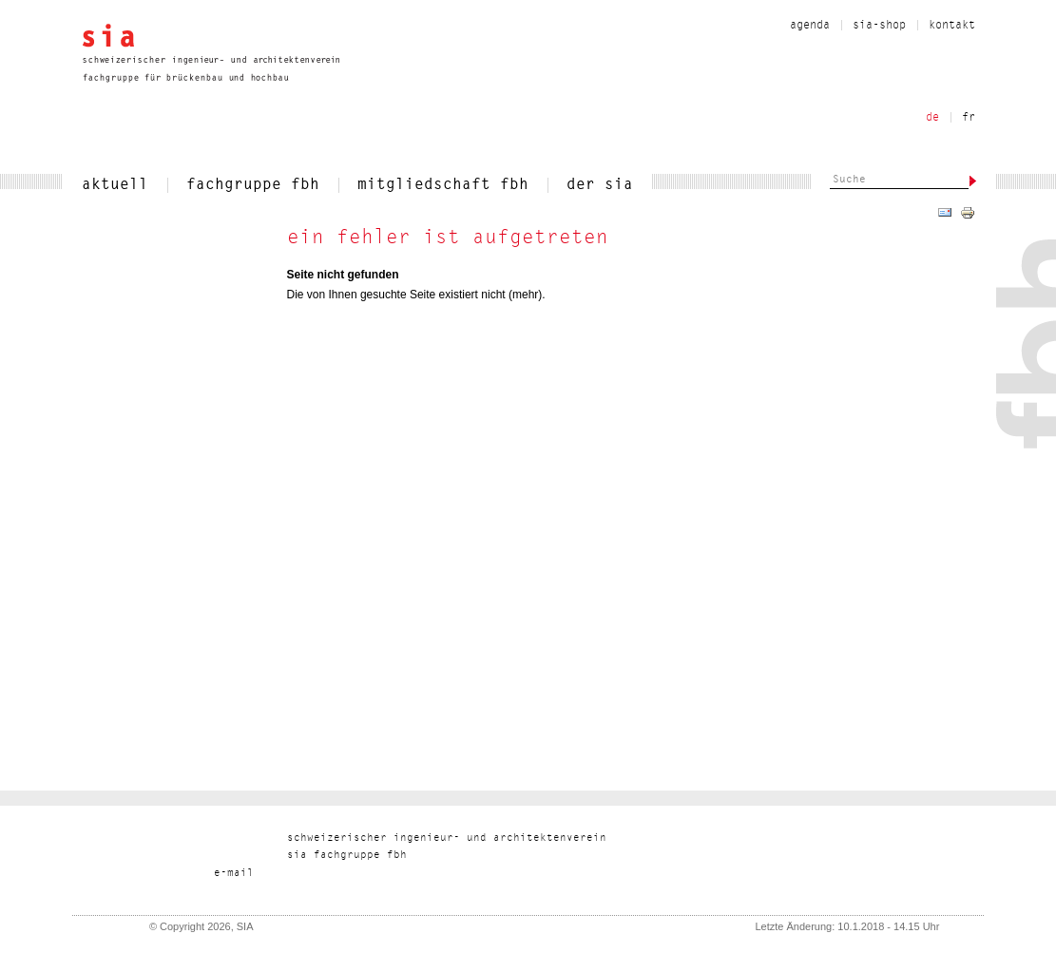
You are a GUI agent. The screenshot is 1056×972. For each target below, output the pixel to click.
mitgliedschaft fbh (442, 185)
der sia (599, 185)
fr (968, 118)
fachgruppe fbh (252, 185)
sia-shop (879, 25)
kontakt (952, 25)
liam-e (234, 873)
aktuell (115, 185)
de (932, 118)
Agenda (810, 25)
